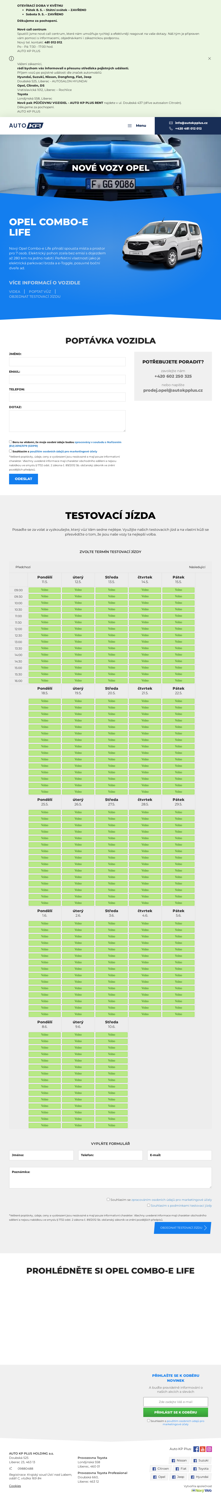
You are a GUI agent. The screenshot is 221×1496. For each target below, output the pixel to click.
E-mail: (155, 1155)
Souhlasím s (53, 451)
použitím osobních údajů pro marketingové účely (63, 451)
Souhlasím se (159, 1199)
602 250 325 (173, 376)
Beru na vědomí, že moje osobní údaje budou (65, 443)
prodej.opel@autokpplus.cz (173, 390)
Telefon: (17, 389)
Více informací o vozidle (44, 283)
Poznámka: (21, 1172)
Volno (44, 589)
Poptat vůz (40, 292)
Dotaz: (15, 407)
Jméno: (15, 354)
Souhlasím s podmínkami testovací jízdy (181, 1205)
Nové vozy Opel (110, 168)
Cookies (15, 1486)
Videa (14, 292)
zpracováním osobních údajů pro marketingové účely (171, 1199)
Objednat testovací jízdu (35, 297)
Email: (14, 372)
